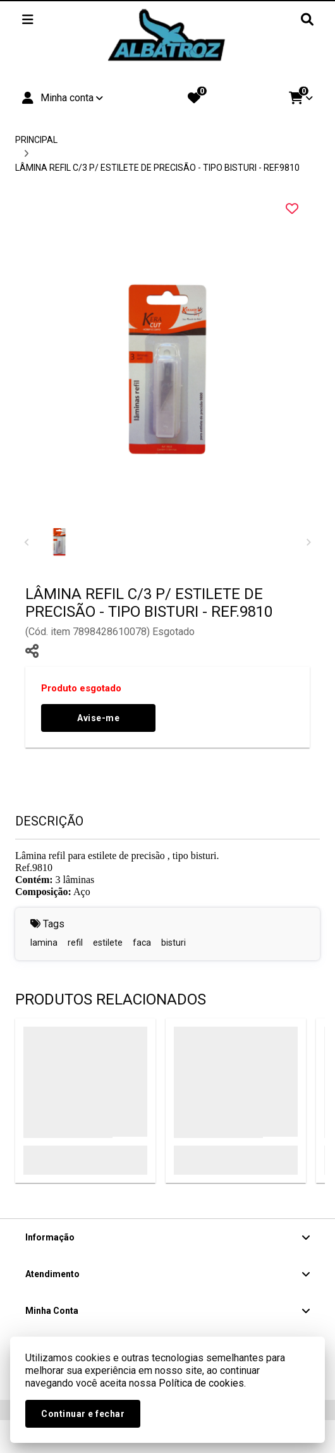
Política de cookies (201, 1383)
